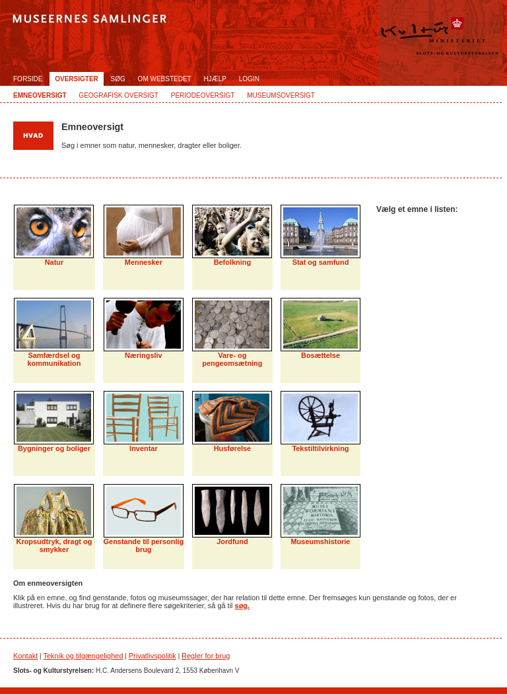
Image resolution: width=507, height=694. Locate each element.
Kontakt (25, 656)
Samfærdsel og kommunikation (54, 359)
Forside (27, 79)
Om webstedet (164, 79)
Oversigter (76, 79)
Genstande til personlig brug (144, 545)
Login (249, 79)
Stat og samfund (320, 262)
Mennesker (143, 262)
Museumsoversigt (281, 95)
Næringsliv (143, 355)
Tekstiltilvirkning (320, 448)
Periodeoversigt (203, 95)
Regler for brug (206, 656)
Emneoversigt (40, 95)
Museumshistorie (321, 541)
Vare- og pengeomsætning (232, 359)
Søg (118, 79)
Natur (54, 262)
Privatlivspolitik (152, 656)
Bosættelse (320, 355)
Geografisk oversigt (118, 95)
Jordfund (232, 541)
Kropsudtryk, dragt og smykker (54, 545)
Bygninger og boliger (54, 448)
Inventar (143, 448)
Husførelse (233, 448)
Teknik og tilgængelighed (83, 656)
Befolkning (233, 262)
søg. (242, 605)
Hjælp (215, 79)
